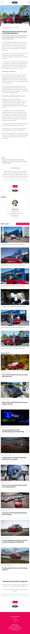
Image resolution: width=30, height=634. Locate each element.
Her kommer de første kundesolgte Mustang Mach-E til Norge (14, 513)
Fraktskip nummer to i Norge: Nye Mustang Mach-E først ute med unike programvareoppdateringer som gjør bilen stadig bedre (14, 460)
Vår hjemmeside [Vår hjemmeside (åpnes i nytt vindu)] (15, 624)
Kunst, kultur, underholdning (7, 159)
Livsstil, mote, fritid (17, 159)
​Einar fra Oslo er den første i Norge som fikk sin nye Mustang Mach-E (14, 486)
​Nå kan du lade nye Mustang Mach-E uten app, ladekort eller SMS (14, 403)
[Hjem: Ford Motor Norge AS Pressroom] (15, 2)
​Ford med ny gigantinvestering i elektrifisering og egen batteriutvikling (13, 430)
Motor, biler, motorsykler (7, 163)
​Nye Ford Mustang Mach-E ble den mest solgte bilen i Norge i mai (15, 375)
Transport (18, 161)
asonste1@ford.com (15, 215)
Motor (21, 161)
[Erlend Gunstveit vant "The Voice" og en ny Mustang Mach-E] (15, 235)
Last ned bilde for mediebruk (22, 223)
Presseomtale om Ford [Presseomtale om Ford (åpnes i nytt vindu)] (15, 629)
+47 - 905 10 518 (15, 216)
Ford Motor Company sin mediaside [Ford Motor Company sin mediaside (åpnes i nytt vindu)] (15, 627)
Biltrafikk (24, 161)
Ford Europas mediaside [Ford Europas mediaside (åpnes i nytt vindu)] (15, 626)
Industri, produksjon (12, 161)
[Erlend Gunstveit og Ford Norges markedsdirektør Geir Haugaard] (15, 297)
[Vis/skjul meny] (2, 2)
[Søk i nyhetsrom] (28, 2)
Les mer (15, 186)
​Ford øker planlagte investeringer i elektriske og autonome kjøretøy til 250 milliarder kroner (14, 542)
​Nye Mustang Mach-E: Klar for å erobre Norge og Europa (14, 568)
